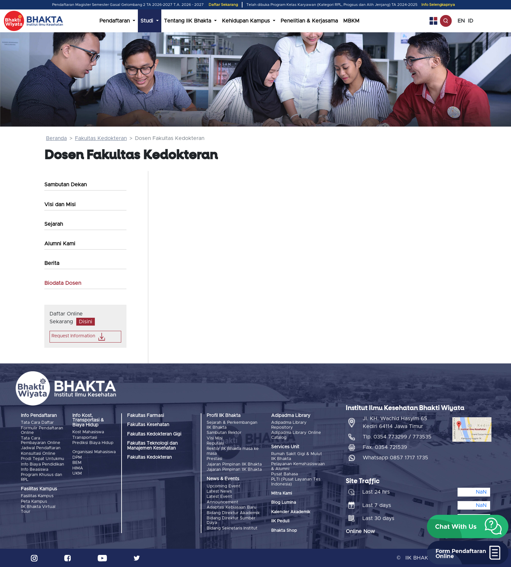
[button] (467, 526)
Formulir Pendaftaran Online (42, 430)
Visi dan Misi (60, 204)
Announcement (222, 502)
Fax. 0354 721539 (385, 447)
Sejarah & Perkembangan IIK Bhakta (232, 425)
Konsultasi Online (38, 454)
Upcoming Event (223, 486)
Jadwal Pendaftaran (41, 448)
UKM (77, 473)
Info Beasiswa (34, 469)
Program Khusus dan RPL (41, 477)
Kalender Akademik (290, 512)
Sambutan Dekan (65, 184)
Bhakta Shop (284, 531)
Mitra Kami (281, 493)
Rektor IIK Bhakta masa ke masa (233, 451)
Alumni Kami (59, 243)
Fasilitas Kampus (37, 496)
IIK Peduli (280, 521)
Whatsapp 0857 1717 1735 (395, 457)
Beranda (56, 138)
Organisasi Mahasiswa (94, 452)
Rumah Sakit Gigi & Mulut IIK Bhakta (296, 456)
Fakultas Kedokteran (101, 138)
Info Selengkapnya (438, 5)
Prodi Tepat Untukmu (42, 459)
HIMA (77, 468)
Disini (85, 321)
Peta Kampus (34, 501)
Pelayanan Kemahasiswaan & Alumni (298, 466)
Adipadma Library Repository (289, 425)
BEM (76, 463)
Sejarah (53, 224)
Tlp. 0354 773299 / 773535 (397, 436)
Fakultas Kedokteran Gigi (154, 434)
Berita (51, 263)
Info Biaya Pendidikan (42, 464)
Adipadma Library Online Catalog (296, 435)
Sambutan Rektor (224, 433)
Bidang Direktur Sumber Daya (231, 520)
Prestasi (214, 459)
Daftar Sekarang (223, 5)
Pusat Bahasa (284, 474)
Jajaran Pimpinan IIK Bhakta (234, 464)
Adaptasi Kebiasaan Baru (231, 507)
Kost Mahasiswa (88, 432)
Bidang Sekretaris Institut (232, 528)
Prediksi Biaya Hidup (92, 443)
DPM (77, 457)
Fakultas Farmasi (145, 415)
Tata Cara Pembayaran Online (40, 440)
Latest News (219, 491)
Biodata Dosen (62, 283)
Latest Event (219, 497)
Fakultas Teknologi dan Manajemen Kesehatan (152, 445)
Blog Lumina (283, 502)
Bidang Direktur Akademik (233, 513)
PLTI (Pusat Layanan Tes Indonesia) (295, 481)
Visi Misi (215, 438)
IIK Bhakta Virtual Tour (38, 509)
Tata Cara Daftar (37, 423)
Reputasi (215, 443)
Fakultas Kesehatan (148, 424)
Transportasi (84, 438)
